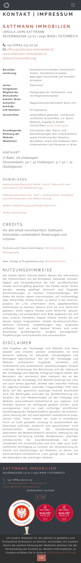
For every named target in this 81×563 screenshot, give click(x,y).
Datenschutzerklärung (19, 58)
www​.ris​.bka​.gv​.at (57, 125)
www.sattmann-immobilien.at (25, 54)
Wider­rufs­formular (15, 212)
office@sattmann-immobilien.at (30, 49)
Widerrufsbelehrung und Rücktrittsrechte (29, 205)
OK (41, 558)
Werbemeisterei (55, 261)
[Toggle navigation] (73, 5)
